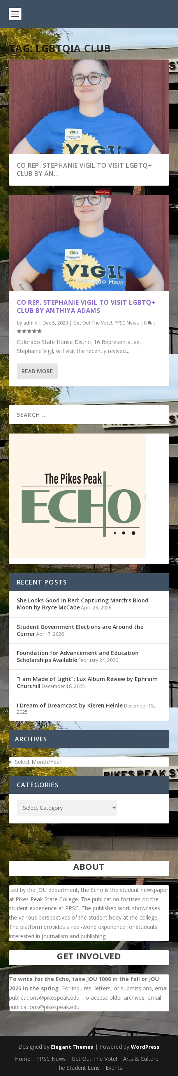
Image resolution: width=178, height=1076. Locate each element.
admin (30, 322)
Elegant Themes (72, 1046)
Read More (37, 371)
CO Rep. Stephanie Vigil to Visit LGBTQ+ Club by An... (84, 169)
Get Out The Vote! (92, 322)
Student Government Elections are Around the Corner (80, 630)
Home (22, 1058)
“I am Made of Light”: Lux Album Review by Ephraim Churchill (87, 682)
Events (114, 1067)
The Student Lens (77, 1067)
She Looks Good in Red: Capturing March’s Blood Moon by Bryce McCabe (82, 604)
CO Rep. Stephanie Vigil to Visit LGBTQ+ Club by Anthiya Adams (86, 306)
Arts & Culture (141, 1058)
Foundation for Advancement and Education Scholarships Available (78, 656)
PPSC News (127, 322)
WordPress (145, 1046)
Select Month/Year (38, 761)
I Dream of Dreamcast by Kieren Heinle (70, 705)
